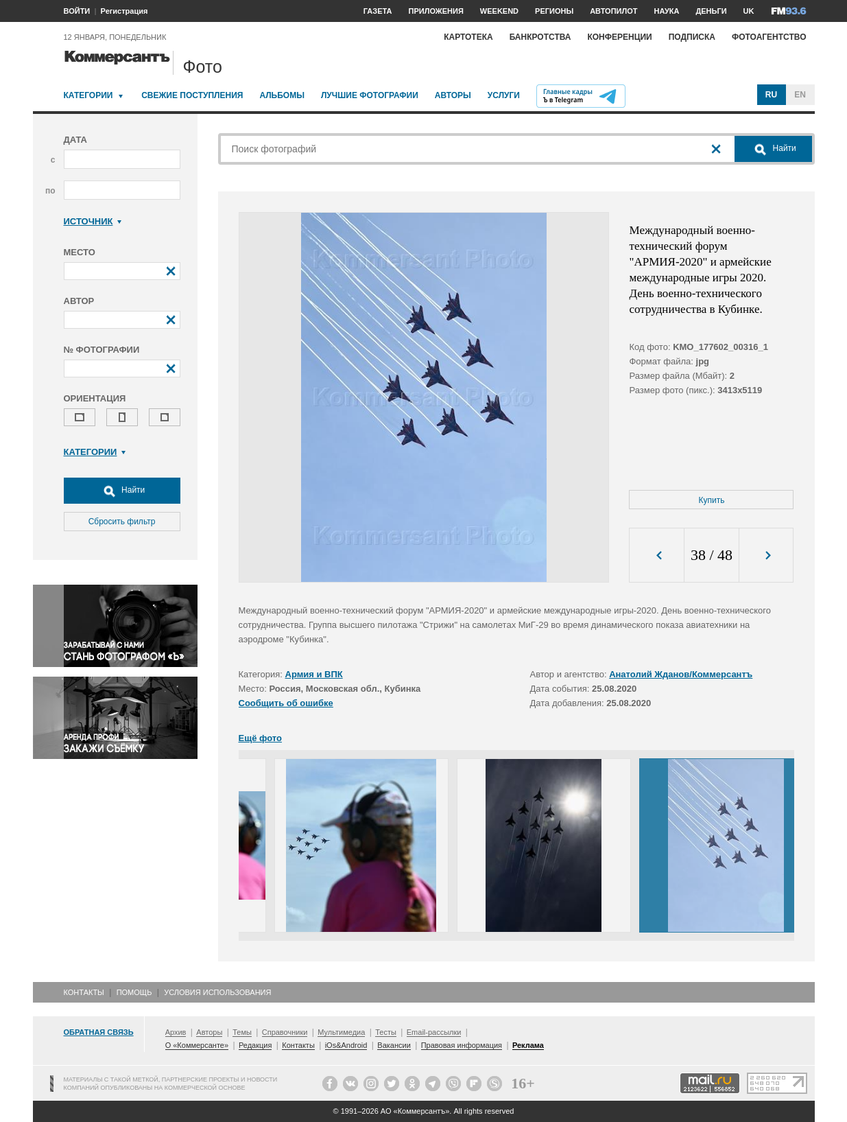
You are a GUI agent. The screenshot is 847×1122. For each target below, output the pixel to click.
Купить (712, 500)
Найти (122, 490)
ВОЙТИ (77, 11)
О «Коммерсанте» (196, 1045)
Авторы (453, 95)
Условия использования (217, 992)
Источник (93, 221)
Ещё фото (260, 738)
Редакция (255, 1045)
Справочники (285, 1032)
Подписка (692, 37)
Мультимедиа (341, 1032)
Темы (242, 1032)
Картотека (468, 37)
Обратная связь (99, 1032)
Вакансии (394, 1045)
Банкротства (540, 37)
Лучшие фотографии (369, 95)
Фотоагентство (769, 37)
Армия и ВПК (314, 674)
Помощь (134, 992)
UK (748, 11)
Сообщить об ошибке (286, 703)
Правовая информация (461, 1045)
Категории (88, 95)
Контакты (84, 992)
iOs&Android (346, 1045)
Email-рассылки (434, 1032)
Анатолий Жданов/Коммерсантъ (680, 674)
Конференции (619, 37)
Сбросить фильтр (122, 521)
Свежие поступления (192, 95)
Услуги (504, 95)
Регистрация (124, 11)
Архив (176, 1032)
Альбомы (282, 95)
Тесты (385, 1032)
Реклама (528, 1045)
